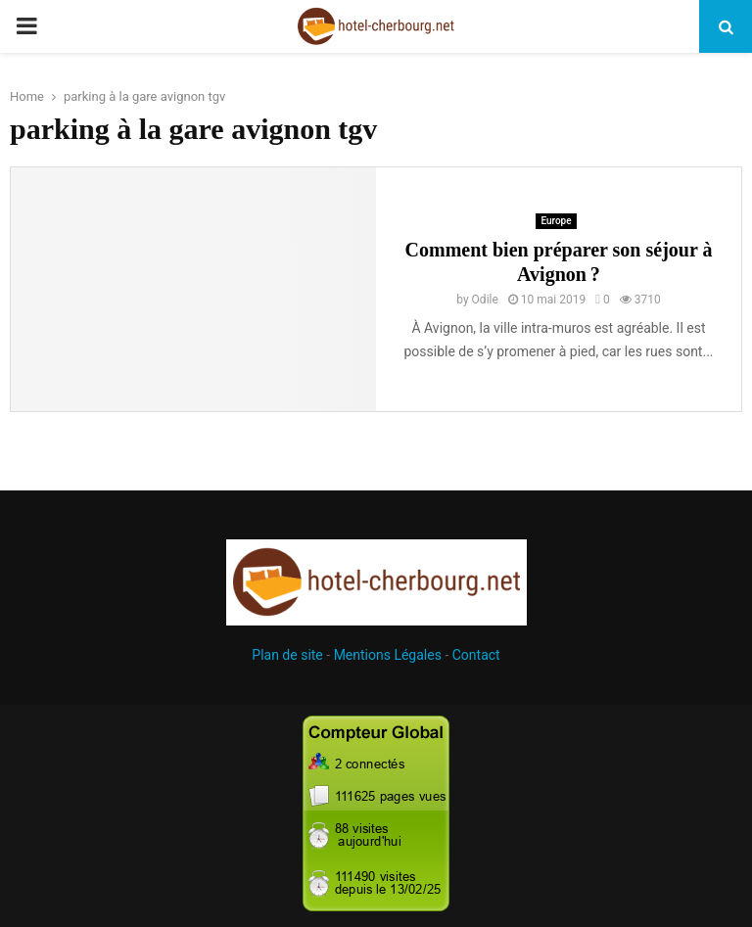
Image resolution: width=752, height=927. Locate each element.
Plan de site (287, 655)
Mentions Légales (388, 655)
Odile (485, 299)
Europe (555, 220)
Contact (476, 655)
